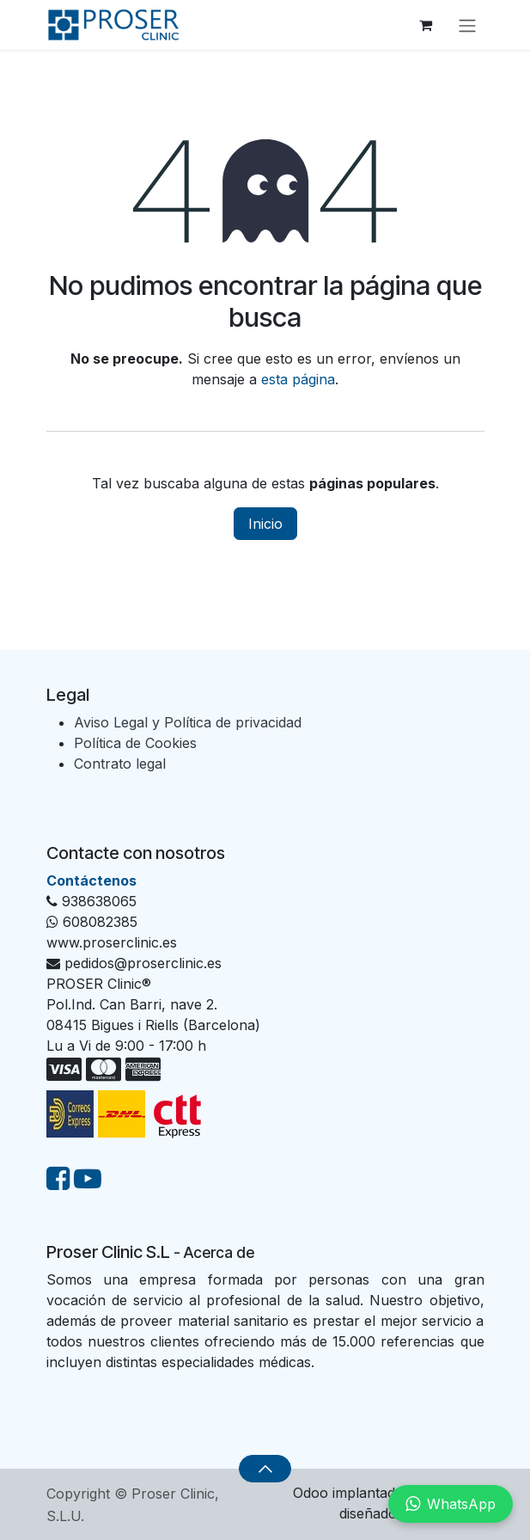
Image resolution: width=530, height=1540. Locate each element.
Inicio (265, 523)
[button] (265, 1468)
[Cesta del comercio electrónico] (426, 25)
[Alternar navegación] (467, 25)
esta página (298, 379)
